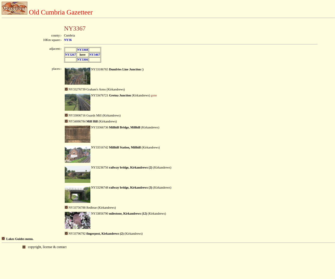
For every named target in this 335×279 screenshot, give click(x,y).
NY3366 (82, 59)
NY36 (68, 40)
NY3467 (94, 54)
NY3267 (70, 54)
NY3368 (82, 49)
